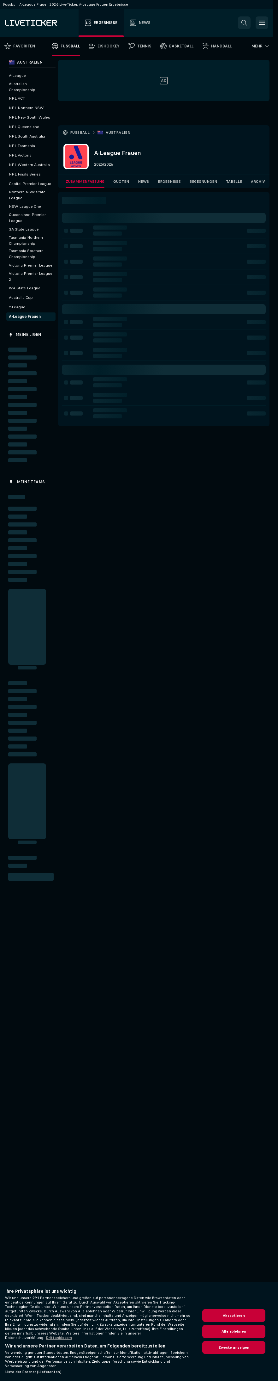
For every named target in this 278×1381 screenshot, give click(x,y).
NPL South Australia (27, 136)
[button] (244, 22)
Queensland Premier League (27, 217)
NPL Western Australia (29, 164)
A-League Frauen (25, 316)
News (143, 181)
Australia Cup (21, 297)
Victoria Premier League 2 (30, 276)
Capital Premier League (30, 183)
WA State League (24, 288)
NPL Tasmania (22, 145)
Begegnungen (203, 181)
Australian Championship (22, 86)
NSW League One (25, 206)
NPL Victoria (20, 155)
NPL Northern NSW (26, 107)
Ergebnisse (169, 181)
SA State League (24, 229)
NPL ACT (17, 98)
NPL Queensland (24, 126)
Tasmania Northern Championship (26, 240)
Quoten (121, 181)
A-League (17, 75)
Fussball (80, 132)
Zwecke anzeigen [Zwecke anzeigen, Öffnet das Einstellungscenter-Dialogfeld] (234, 1347)
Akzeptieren (234, 1315)
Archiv (258, 181)
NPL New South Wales (29, 117)
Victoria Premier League (30, 265)
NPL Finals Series (25, 174)
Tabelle (234, 181)
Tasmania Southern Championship (26, 253)
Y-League (17, 307)
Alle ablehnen (234, 1331)
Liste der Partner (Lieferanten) (33, 1372)
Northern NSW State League (27, 194)
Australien (118, 132)
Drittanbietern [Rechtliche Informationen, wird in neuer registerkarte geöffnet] (59, 1337)
